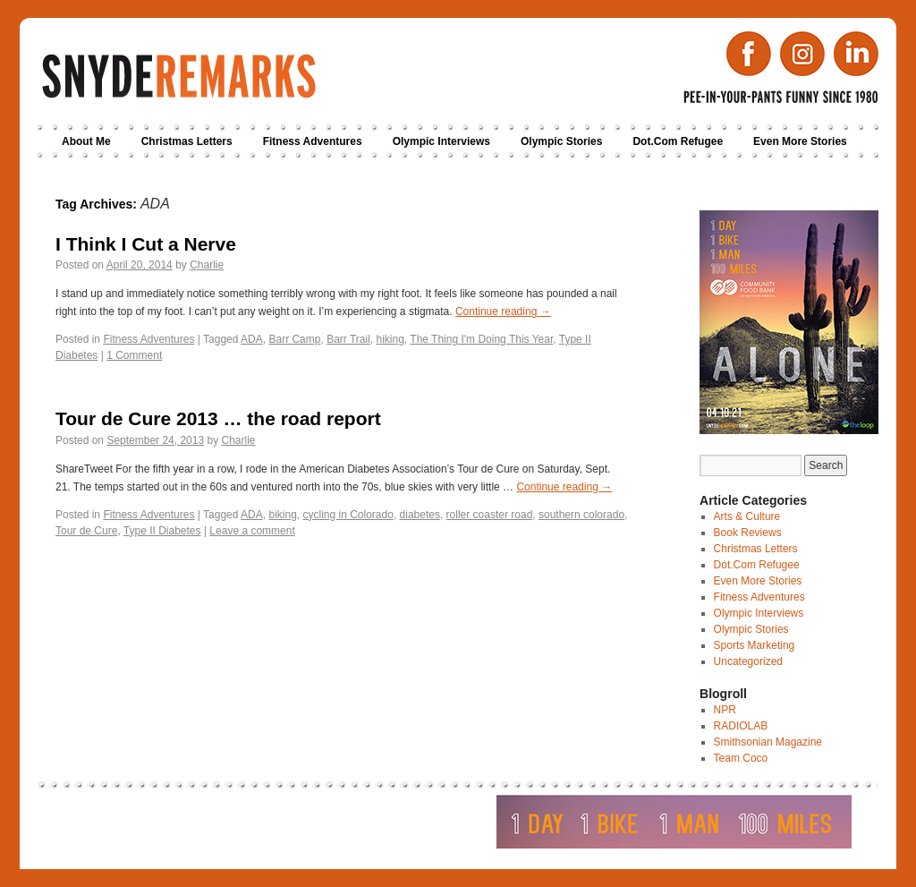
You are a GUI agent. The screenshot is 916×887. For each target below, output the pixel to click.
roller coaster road (489, 514)
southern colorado (581, 514)
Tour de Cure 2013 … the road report (218, 418)
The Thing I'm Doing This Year (481, 339)
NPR (725, 710)
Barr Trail (348, 339)
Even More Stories (800, 141)
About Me (86, 141)
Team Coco (741, 758)
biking (282, 514)
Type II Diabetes (162, 531)
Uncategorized (748, 661)
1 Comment (134, 355)
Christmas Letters (187, 141)
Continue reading (503, 311)
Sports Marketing (754, 645)
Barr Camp (294, 339)
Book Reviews (748, 532)
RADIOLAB (741, 726)
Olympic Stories (561, 141)
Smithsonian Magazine (768, 742)
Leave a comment (251, 531)
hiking (390, 339)
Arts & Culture (747, 516)
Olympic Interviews (441, 141)
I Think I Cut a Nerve (145, 244)
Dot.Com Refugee (677, 141)
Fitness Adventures (312, 141)
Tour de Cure (86, 531)
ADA (252, 339)
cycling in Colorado (347, 514)
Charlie (207, 265)
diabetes (420, 514)
